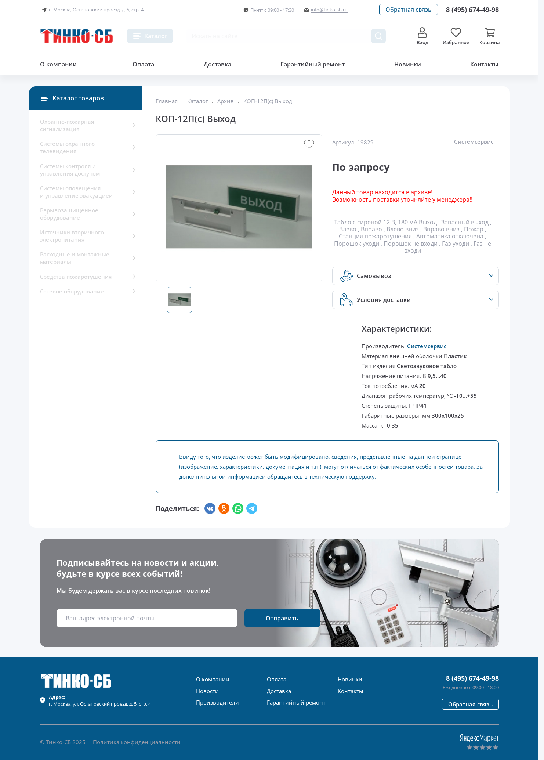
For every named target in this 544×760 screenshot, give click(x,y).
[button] (408, 9)
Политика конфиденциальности (137, 742)
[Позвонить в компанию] (472, 9)
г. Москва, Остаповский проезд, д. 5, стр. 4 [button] (92, 10)
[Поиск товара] (378, 36)
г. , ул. (100, 700)
